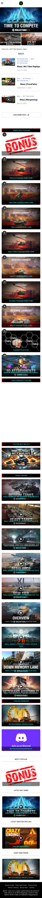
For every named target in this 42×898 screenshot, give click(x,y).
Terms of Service (13, 887)
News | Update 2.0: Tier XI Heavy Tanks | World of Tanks (21, 522)
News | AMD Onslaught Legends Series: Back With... (21, 814)
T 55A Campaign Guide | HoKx (21, 227)
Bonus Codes (9, 885)
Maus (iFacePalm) (28, 84)
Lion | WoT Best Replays (21, 846)
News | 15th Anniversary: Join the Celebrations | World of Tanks (21, 694)
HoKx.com (5, 49)
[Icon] (8, 62)
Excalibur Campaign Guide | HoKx (21, 301)
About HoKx (24, 887)
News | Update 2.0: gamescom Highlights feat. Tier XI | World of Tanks (21, 596)
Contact (31, 887)
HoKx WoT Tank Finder (21, 350)
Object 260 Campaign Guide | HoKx (21, 202)
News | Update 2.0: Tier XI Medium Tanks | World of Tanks (21, 497)
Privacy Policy (32, 885)
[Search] (40, 3)
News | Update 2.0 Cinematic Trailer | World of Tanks (21, 645)
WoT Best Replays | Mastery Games (21, 724)
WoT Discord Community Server (21, 749)
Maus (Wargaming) (29, 100)
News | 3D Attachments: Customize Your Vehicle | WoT (21, 373)
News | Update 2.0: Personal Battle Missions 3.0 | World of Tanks (21, 547)
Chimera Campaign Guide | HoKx (21, 178)
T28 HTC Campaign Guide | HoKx (21, 276)
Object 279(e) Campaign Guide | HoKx (21, 252)
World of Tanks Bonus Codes (21, 153)
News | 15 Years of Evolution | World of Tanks (21, 671)
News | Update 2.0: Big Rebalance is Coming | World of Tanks (21, 571)
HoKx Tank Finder (21, 885)
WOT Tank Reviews (16, 49)
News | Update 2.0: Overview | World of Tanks (21, 621)
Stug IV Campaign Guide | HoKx (21, 325)
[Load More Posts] (21, 115)
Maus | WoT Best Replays (28, 66)
